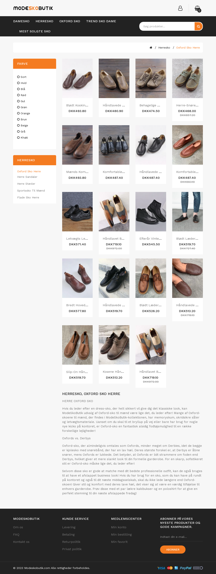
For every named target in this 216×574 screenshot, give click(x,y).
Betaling (68, 534)
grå (23, 131)
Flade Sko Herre (28, 197)
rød (23, 95)
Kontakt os (21, 542)
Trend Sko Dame (101, 21)
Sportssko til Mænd (31, 190)
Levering (68, 527)
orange (25, 113)
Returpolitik (71, 542)
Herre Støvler (26, 183)
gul (23, 101)
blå (23, 89)
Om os (18, 527)
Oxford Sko (69, 21)
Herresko (44, 21)
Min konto (118, 527)
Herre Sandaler (27, 176)
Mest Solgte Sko (34, 31)
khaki (24, 137)
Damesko (21, 21)
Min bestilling (121, 534)
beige (24, 125)
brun (24, 119)
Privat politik (72, 549)
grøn (24, 107)
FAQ (16, 534)
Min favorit (119, 542)
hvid (23, 83)
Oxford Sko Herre (188, 47)
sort (23, 76)
